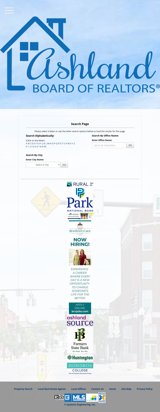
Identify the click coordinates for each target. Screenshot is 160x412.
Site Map (126, 388)
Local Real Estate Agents (52, 388)
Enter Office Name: (102, 140)
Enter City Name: (35, 159)
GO (130, 145)
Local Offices (78, 388)
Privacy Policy (145, 388)
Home (112, 388)
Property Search (23, 388)
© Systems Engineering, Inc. (80, 404)
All (45, 146)
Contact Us (97, 388)
